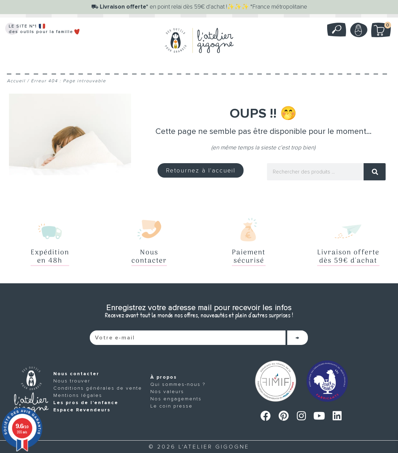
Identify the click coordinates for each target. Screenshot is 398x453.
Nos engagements (176, 399)
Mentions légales (77, 395)
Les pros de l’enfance (85, 402)
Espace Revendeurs (81, 410)
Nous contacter (76, 374)
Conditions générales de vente (97, 388)
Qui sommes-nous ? (177, 384)
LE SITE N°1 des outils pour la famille (44, 29)
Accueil (16, 81)
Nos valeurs (167, 391)
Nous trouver (71, 381)
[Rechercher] (375, 171)
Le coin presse (171, 406)
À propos (163, 377)
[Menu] (199, 65)
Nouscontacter (149, 256)
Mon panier (384, 26)
